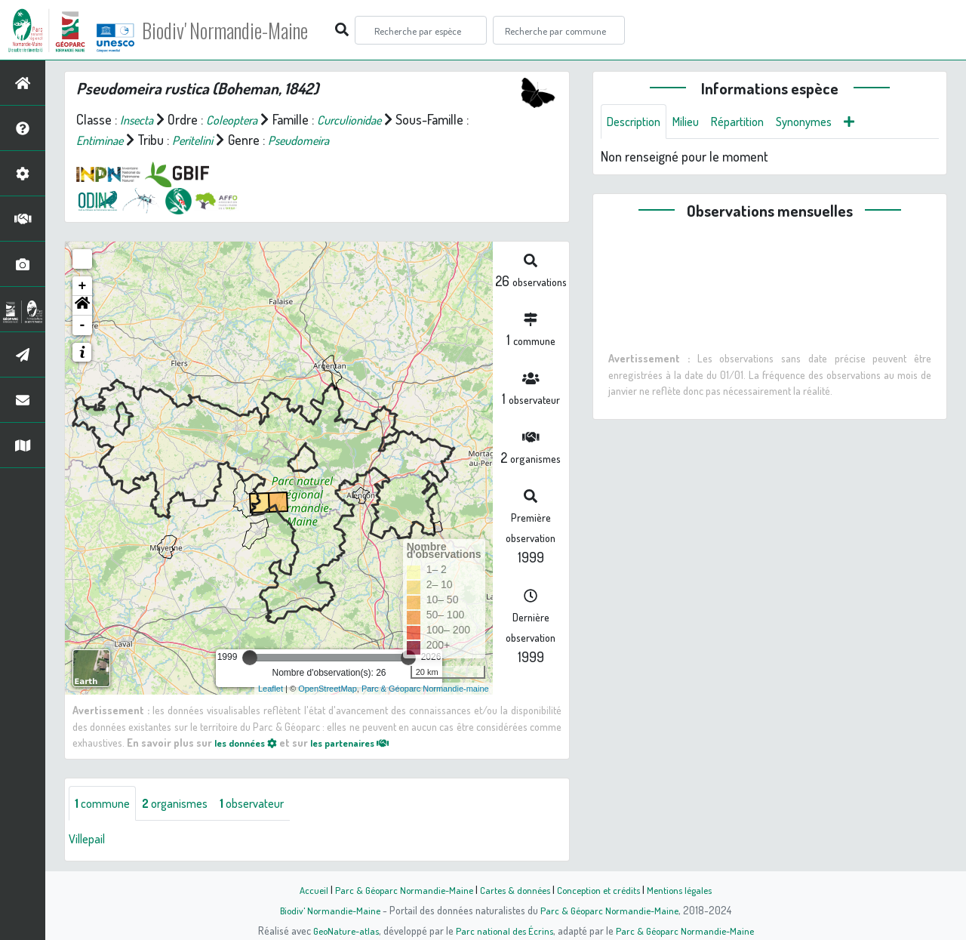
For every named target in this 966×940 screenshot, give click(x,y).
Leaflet (270, 688)
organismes (184, 804)
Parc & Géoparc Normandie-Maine (397, 889)
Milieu (694, 122)
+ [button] (82, 286)
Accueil (303, 889)
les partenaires (363, 742)
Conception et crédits (602, 889)
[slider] (249, 657)
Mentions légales (688, 889)
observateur (269, 804)
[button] (82, 306)
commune (105, 804)
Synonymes (823, 122)
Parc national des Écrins (503, 930)
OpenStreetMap (327, 688)
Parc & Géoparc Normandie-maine (425, 688)
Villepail (89, 840)
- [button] (82, 325)
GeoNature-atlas (341, 930)
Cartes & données (513, 889)
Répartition (750, 122)
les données (249, 742)
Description (637, 122)
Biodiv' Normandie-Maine (247, 30)
